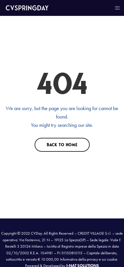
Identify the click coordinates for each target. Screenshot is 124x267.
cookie (112, 259)
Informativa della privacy (79, 259)
